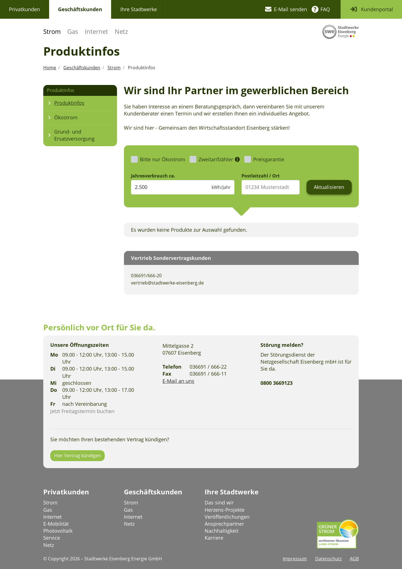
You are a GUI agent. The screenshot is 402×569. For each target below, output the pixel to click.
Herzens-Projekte (225, 509)
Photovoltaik (58, 530)
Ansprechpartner (224, 523)
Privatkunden (24, 9)
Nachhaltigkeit (221, 530)
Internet (96, 31)
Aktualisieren (329, 187)
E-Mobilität (56, 523)
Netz (121, 31)
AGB (354, 559)
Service (51, 537)
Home (49, 68)
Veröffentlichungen (227, 516)
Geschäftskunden (80, 9)
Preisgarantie (268, 159)
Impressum (295, 559)
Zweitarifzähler (215, 159)
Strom (52, 31)
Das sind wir (219, 502)
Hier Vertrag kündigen (77, 455)
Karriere (214, 537)
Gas (72, 31)
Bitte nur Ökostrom (162, 159)
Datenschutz (328, 559)
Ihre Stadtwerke (138, 9)
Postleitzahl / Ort (260, 176)
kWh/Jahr (221, 187)
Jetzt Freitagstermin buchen (82, 411)
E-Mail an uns (178, 381)
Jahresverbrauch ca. (153, 176)
